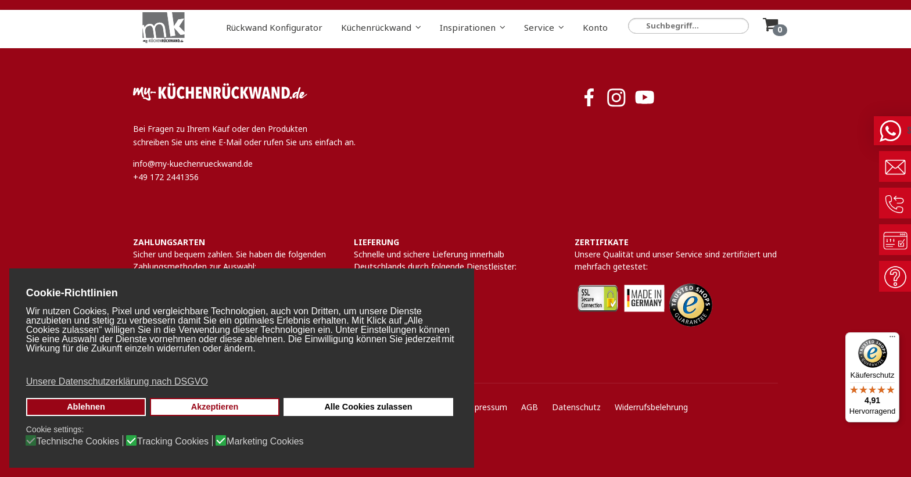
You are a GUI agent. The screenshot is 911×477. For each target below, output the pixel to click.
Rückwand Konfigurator (274, 27)
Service (539, 27)
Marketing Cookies (265, 441)
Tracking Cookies (173, 441)
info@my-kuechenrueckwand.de (193, 163)
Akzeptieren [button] (215, 406)
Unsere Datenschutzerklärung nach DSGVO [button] (117, 381)
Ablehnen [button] (86, 406)
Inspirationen (468, 27)
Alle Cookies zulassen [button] (368, 406)
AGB (529, 407)
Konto (595, 27)
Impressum (485, 407)
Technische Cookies (78, 441)
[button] (240, 364)
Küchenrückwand (376, 27)
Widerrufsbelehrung (651, 407)
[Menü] (892, 339)
